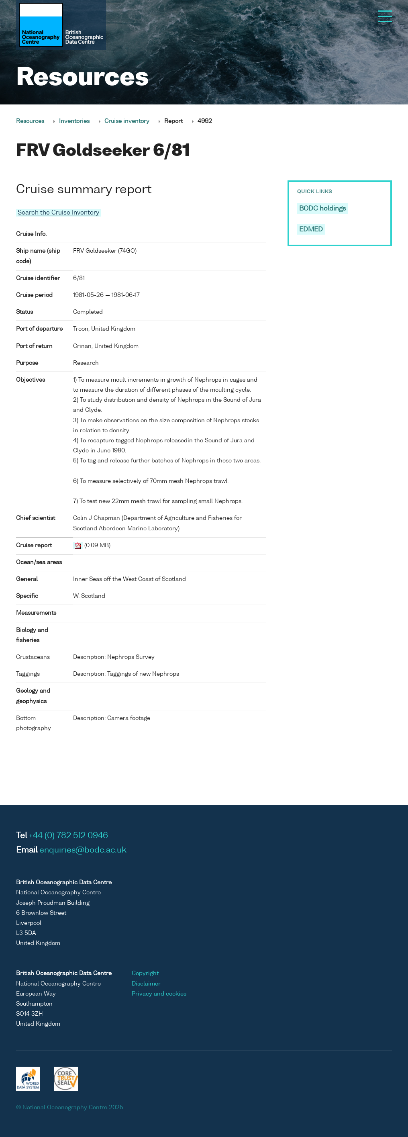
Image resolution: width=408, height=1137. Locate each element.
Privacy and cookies (159, 994)
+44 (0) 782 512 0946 (68, 836)
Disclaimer (146, 984)
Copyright (145, 973)
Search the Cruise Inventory (58, 213)
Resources (30, 121)
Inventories (74, 121)
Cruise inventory (126, 121)
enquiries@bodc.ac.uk (82, 851)
